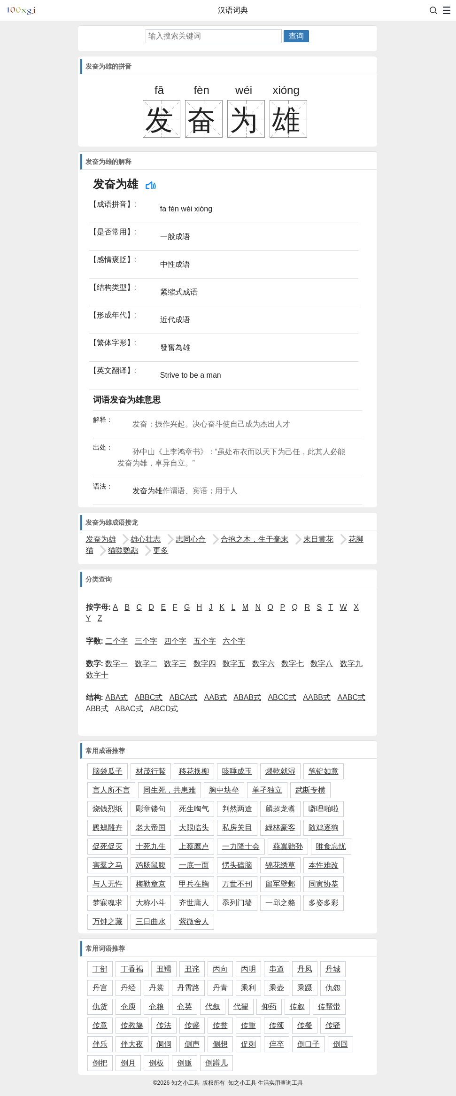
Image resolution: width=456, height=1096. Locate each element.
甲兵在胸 (194, 884)
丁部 (100, 969)
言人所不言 (111, 790)
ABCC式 (282, 697)
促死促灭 (108, 846)
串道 (276, 969)
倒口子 (308, 1044)
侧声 (192, 1044)
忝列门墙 (237, 903)
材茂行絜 (151, 771)
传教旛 (132, 1025)
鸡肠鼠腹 (151, 865)
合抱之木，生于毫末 (254, 539)
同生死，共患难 (169, 790)
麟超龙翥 (280, 809)
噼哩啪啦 (324, 809)
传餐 (304, 1025)
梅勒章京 (151, 884)
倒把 (100, 1063)
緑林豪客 (280, 828)
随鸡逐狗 (324, 828)
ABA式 (116, 697)
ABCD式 (164, 709)
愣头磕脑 (237, 865)
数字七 (292, 664)
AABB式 (317, 697)
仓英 (184, 1006)
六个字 (234, 641)
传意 (100, 1025)
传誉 (220, 1025)
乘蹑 (304, 988)
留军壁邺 (280, 884)
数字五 (234, 664)
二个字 (116, 641)
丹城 (332, 969)
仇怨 (332, 988)
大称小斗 (151, 903)
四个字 (175, 641)
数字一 (116, 664)
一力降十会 (241, 846)
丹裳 (156, 988)
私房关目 (237, 828)
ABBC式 (149, 697)
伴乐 (100, 1044)
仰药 (269, 1006)
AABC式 (351, 697)
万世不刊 (237, 884)
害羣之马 (108, 865)
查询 (296, 36)
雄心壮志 (146, 539)
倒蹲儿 (216, 1063)
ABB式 (97, 709)
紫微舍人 (194, 921)
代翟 (240, 1006)
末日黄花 (318, 539)
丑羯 (163, 969)
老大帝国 (151, 828)
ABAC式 (129, 709)
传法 (163, 1025)
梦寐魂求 (108, 903)
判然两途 (237, 809)
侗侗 (163, 1044)
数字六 (263, 664)
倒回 (340, 1044)
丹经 (128, 988)
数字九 (351, 664)
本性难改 (324, 865)
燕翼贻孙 (288, 846)
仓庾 (128, 1006)
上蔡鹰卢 (194, 846)
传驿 (332, 1025)
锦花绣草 (280, 865)
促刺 (248, 1044)
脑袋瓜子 (108, 771)
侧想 (220, 1044)
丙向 (220, 969)
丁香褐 (132, 969)
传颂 (276, 1025)
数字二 (146, 664)
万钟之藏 (108, 921)
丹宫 (100, 988)
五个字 (204, 641)
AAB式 (215, 697)
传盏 (192, 1025)
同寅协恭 (324, 884)
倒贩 (184, 1063)
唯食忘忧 (331, 846)
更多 (160, 550)
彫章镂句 (151, 809)
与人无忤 (108, 884)
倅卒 (276, 1044)
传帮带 (329, 1006)
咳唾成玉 (237, 771)
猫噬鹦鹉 (123, 550)
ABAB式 (247, 697)
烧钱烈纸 (108, 809)
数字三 (175, 664)
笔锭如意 (324, 771)
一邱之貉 (280, 903)
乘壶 (276, 988)
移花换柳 (194, 771)
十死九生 (151, 846)
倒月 (128, 1063)
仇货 (100, 1006)
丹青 (220, 988)
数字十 (97, 675)
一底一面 (194, 865)
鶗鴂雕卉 (108, 828)
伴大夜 (132, 1044)
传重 (248, 1025)
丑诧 (192, 969)
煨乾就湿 (280, 771)
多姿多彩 (324, 903)
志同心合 (191, 539)
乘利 (248, 988)
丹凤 (304, 969)
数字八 (321, 664)
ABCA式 (184, 697)
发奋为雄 (101, 539)
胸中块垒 (224, 790)
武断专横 (310, 790)
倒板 (156, 1063)
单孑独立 (267, 790)
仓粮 (156, 1006)
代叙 (212, 1006)
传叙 (297, 1006)
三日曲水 (151, 921)
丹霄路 (188, 988)
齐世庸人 (194, 903)
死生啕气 (194, 809)
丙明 (248, 969)
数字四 (204, 664)
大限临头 (194, 828)
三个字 (146, 641)
